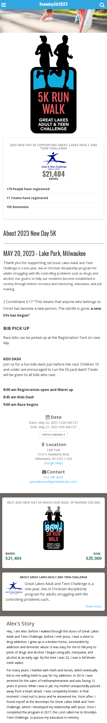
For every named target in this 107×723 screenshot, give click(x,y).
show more (93, 606)
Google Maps (53, 463)
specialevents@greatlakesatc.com (53, 482)
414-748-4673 (53, 477)
